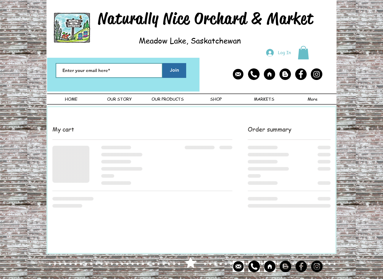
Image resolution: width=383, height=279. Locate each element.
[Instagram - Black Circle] (316, 74)
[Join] (174, 70)
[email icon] (238, 74)
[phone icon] (254, 74)
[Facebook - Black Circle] (301, 74)
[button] (303, 52)
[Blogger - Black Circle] (285, 74)
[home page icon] (269, 74)
